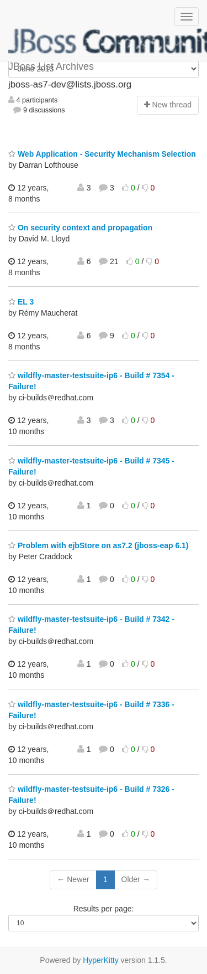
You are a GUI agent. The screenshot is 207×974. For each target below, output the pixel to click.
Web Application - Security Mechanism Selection (102, 154)
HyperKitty (101, 960)
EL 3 (21, 301)
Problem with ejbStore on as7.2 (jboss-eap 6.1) (98, 545)
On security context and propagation (80, 227)
